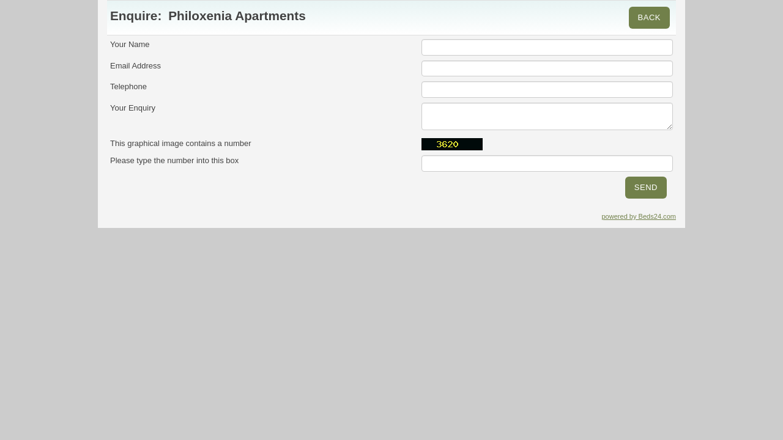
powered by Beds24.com (638, 216)
